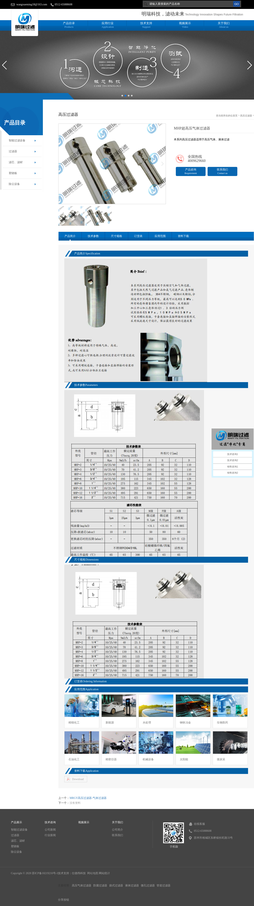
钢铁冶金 (185, 722)
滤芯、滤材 (16, 162)
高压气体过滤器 (81, 885)
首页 (235, 115)
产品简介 (70, 236)
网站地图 (92, 873)
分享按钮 (63, 899)
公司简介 (117, 829)
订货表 (138, 236)
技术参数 (93, 236)
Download (78, 779)
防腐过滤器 (100, 885)
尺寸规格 (116, 236)
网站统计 (104, 873)
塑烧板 (13, 173)
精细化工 (74, 722)
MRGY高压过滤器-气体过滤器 (88, 798)
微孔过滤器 (148, 885)
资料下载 (183, 236)
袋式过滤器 (116, 885)
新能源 (110, 722)
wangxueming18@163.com (31, 4)
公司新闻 (50, 829)
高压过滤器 (246, 115)
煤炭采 (221, 759)
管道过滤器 (163, 885)
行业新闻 (50, 835)
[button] (122, 95)
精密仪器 (111, 759)
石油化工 (74, 759)
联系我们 (222, 171)
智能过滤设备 (17, 140)
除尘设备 (14, 184)
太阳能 (184, 759)
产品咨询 (191, 171)
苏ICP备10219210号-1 (45, 873)
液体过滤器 (132, 885)
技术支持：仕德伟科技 (72, 873)
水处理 (147, 722)
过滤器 (13, 151)
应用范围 (160, 236)
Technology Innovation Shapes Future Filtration (214, 14)
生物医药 (222, 722)
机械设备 (148, 759)
